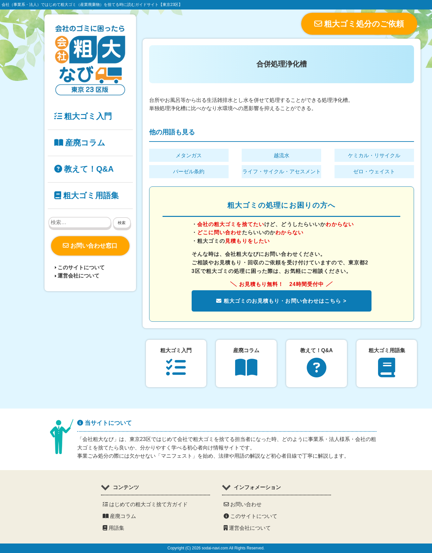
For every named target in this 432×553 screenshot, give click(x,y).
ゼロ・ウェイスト (374, 171)
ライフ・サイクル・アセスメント (281, 171)
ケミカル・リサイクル (374, 155)
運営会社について (78, 275)
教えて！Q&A (84, 168)
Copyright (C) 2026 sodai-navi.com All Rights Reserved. (216, 548)
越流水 (281, 155)
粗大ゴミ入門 (83, 116)
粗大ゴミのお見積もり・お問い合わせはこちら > (281, 301)
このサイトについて (81, 267)
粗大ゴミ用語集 (86, 195)
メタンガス (189, 155)
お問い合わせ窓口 (90, 245)
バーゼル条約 (188, 171)
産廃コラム (80, 142)
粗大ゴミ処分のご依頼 (359, 23)
